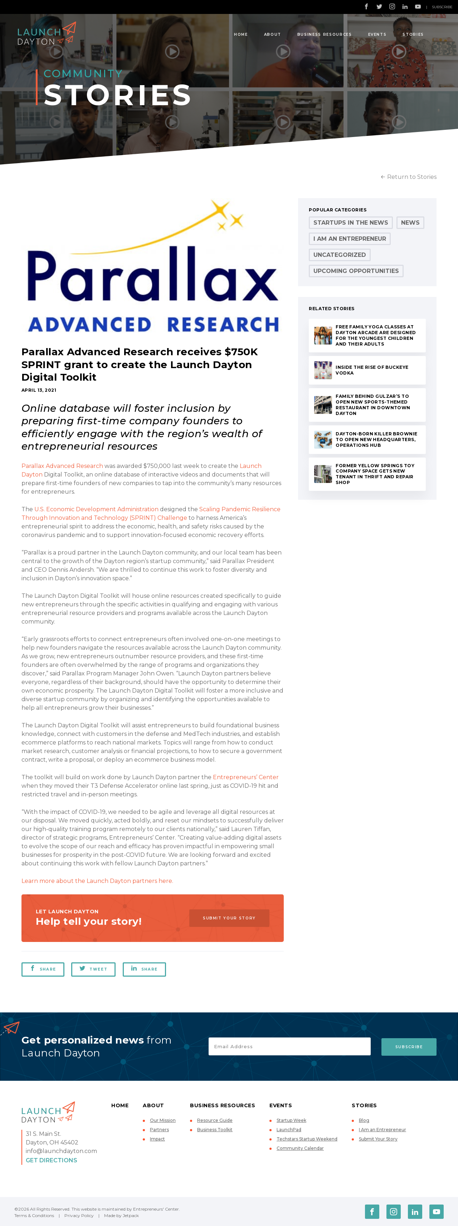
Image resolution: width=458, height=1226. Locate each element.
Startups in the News (350, 222)
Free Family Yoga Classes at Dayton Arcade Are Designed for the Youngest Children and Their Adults (376, 335)
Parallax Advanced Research (62, 466)
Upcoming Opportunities (356, 271)
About (272, 34)
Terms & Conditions (34, 1215)
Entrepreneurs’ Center (246, 777)
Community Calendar (300, 1148)
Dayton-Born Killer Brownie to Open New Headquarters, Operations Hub (376, 439)
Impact (157, 1139)
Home (241, 34)
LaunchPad (289, 1129)
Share (43, 968)
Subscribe (442, 7)
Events (377, 34)
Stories (413, 34)
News (410, 222)
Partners (159, 1129)
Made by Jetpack (121, 1215)
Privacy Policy (79, 1215)
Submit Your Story (228, 918)
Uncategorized (339, 254)
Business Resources (324, 34)
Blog (364, 1120)
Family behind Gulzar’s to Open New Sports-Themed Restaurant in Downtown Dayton (373, 405)
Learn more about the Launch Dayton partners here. (97, 881)
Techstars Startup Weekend (307, 1139)
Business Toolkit (215, 1129)
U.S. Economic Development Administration (96, 509)
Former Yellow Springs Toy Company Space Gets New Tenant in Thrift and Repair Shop (375, 474)
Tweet (94, 968)
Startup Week (291, 1120)
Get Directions (51, 1160)
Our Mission (163, 1120)
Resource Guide (215, 1120)
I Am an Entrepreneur (349, 238)
